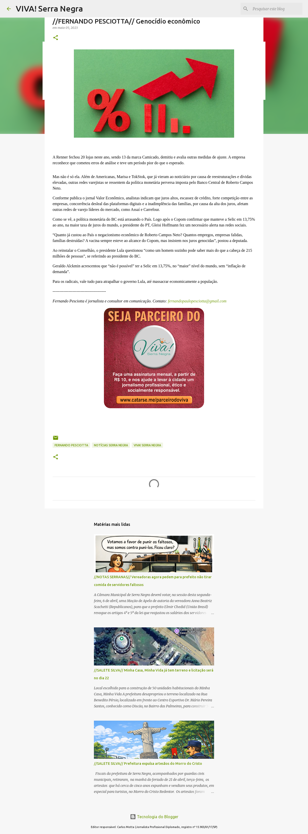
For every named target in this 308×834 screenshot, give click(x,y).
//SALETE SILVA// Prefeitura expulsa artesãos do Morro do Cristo (148, 764)
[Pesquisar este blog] (276, 9)
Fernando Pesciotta (71, 445)
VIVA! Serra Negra (49, 8)
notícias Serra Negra (111, 445)
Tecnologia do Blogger (154, 816)
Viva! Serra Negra (147, 445)
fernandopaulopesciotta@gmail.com (196, 301)
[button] (56, 38)
